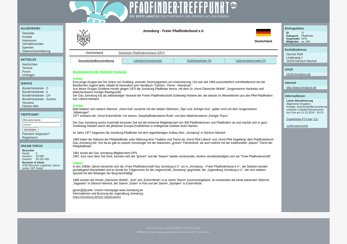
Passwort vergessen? (36, 134)
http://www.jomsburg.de (301, 87)
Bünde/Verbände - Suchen (39, 99)
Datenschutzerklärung (36, 51)
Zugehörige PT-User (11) (302, 119)
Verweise (28, 102)
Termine (27, 68)
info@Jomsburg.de (298, 74)
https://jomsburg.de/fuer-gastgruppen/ (97, 197)
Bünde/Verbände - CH (36, 95)
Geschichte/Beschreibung (96, 61)
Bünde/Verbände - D (35, 88)
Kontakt (27, 37)
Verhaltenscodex (33, 44)
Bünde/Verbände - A (35, 92)
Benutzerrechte (297, 125)
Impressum (29, 40)
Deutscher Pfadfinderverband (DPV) (142, 53)
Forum (26, 71)
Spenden (28, 47)
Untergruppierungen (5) (251, 61)
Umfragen (28, 75)
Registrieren (30, 137)
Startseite (28, 33)
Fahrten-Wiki (30, 106)
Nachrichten (30, 64)
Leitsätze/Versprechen (147, 61)
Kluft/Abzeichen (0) (199, 61)
